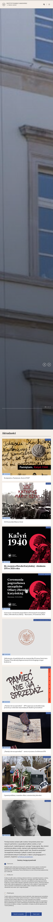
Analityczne (10, 874)
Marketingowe (10, 893)
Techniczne (10, 863)
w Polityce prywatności (25, 857)
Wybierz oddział (12, 5)
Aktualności (9, 361)
